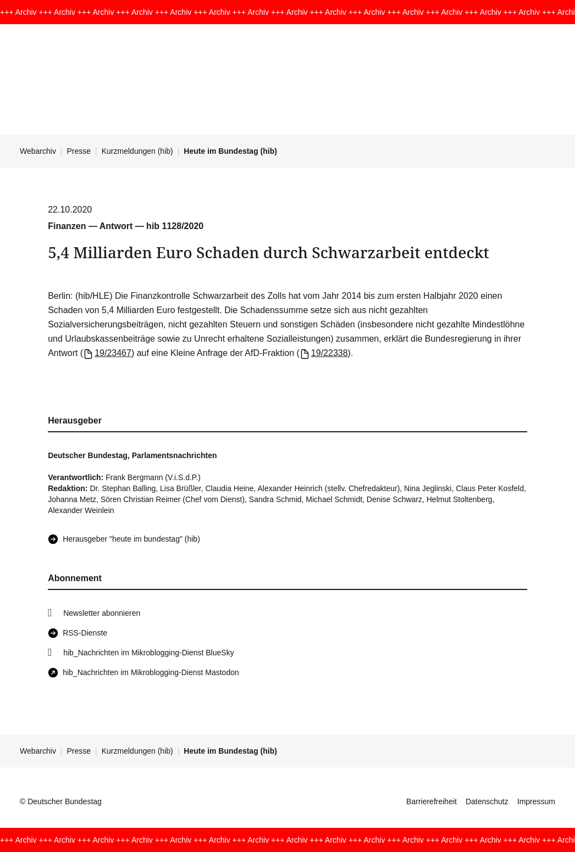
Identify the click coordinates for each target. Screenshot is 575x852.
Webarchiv (38, 151)
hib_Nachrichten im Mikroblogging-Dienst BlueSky (148, 652)
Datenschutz (487, 801)
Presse (79, 151)
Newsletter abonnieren (101, 613)
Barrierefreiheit (431, 801)
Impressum (536, 801)
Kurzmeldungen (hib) (137, 151)
